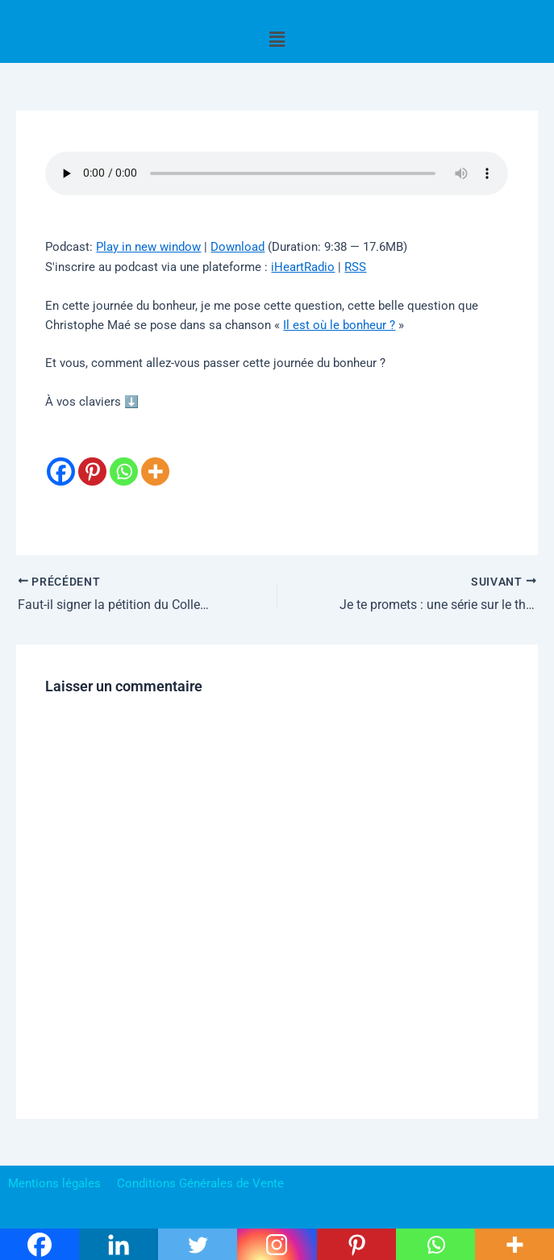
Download (237, 247)
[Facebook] (61, 459)
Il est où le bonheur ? (339, 325)
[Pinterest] (92, 459)
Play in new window (148, 247)
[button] (276, 39)
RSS (355, 267)
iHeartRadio (303, 267)
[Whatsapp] (124, 459)
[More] (155, 459)
